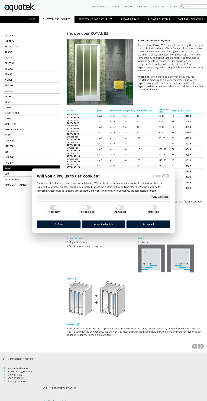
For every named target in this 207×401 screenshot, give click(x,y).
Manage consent (146, 393)
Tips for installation (59, 375)
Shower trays (15, 374)
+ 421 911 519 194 (180, 378)
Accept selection (103, 224)
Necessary (54, 211)
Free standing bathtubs (20, 371)
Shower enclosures (18, 368)
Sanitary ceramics (17, 381)
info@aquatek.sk (138, 381)
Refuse (59, 224)
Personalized (86, 211)
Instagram (95, 371)
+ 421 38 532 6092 (139, 378)
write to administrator (106, 393)
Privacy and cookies (159, 197)
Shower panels (16, 377)
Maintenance (55, 379)
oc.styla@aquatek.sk (181, 381)
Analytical (120, 211)
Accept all (148, 224)
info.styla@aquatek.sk (182, 384)
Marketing (153, 211)
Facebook (95, 368)
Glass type (54, 382)
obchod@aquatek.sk (140, 384)
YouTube (95, 374)
